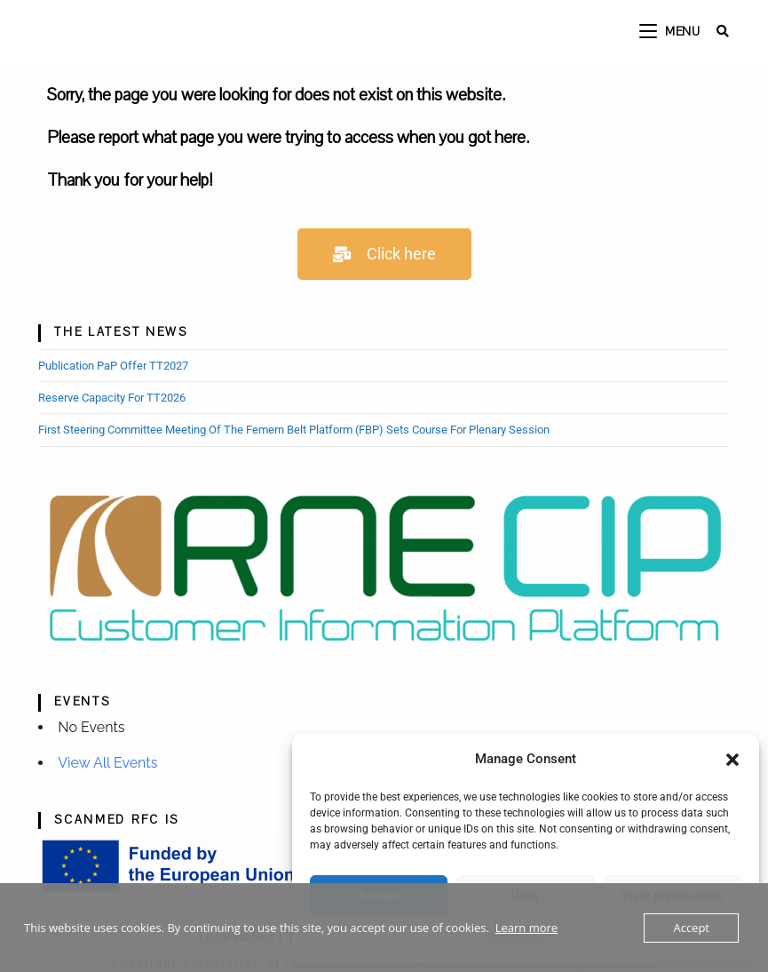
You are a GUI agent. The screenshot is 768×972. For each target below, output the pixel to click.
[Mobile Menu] (671, 32)
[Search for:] (716, 32)
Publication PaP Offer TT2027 (113, 365)
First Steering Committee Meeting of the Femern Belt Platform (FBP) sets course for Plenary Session (294, 429)
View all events (107, 762)
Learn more (526, 928)
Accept (691, 928)
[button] (732, 760)
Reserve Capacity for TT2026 (112, 397)
